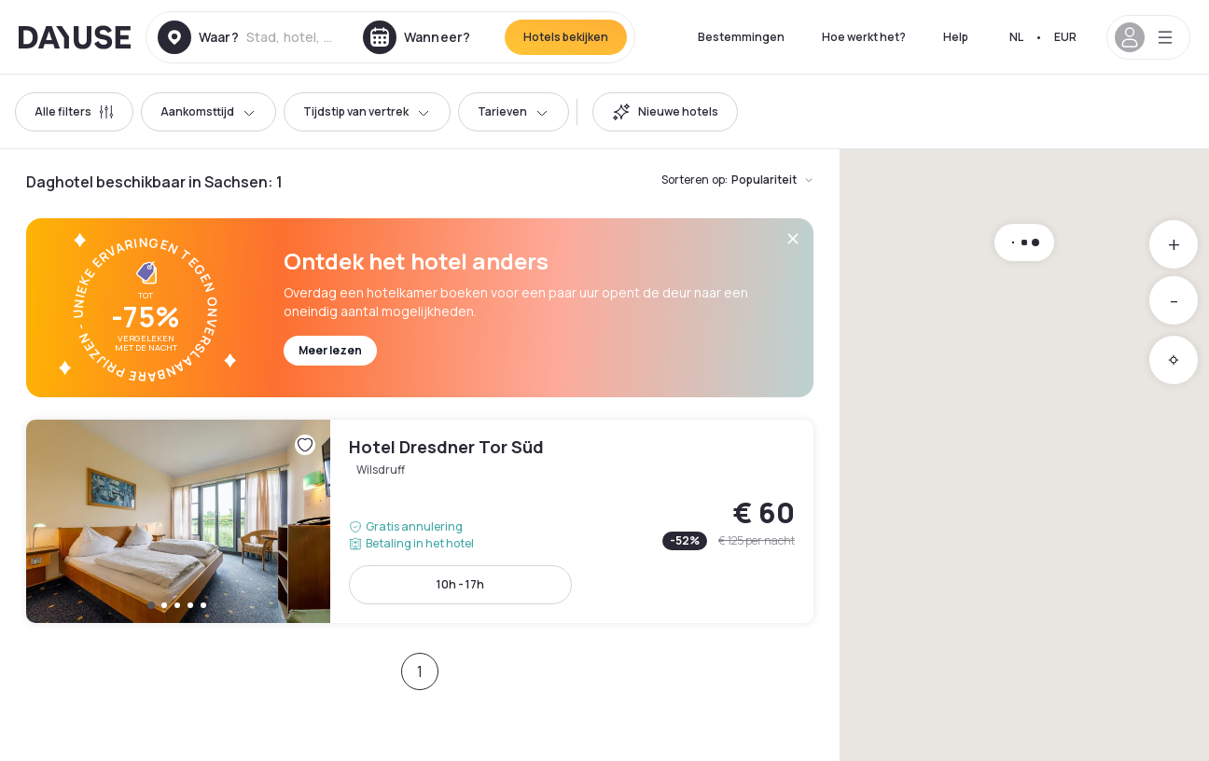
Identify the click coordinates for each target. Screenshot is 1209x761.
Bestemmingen (741, 37)
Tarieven (513, 111)
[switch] (665, 111)
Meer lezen (330, 350)
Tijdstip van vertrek (367, 111)
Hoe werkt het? (864, 37)
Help (955, 37)
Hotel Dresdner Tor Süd (419, 521)
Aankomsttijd (208, 111)
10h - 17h (460, 584)
